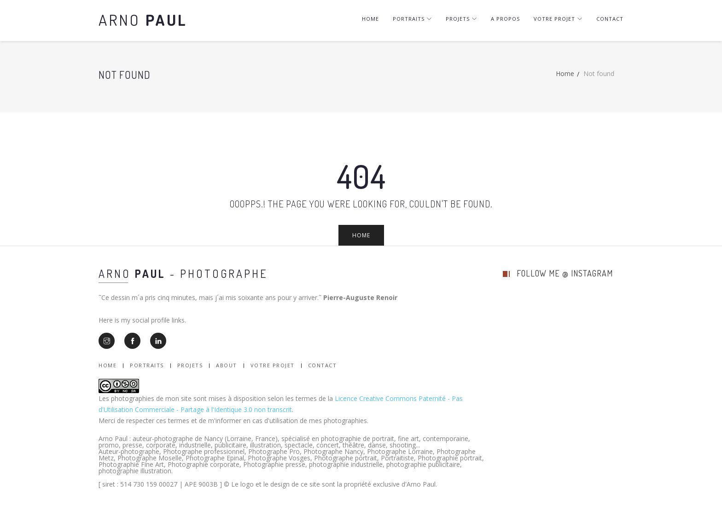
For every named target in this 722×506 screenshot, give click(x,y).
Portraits (412, 18)
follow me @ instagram (565, 273)
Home (370, 18)
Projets (461, 18)
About (226, 365)
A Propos (505, 18)
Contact (609, 18)
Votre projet (558, 18)
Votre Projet (272, 365)
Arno (143, 19)
